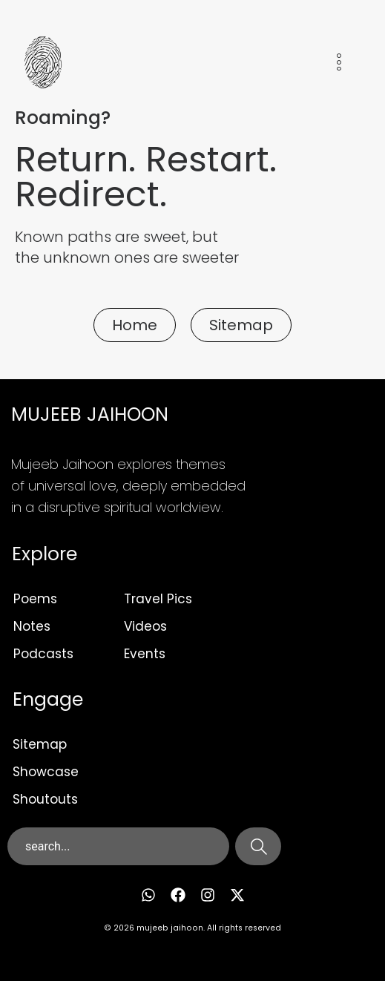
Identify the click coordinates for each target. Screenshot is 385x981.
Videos (145, 626)
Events (144, 654)
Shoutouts (45, 799)
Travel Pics (158, 599)
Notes (31, 626)
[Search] (258, 846)
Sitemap (40, 744)
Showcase (46, 772)
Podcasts (43, 654)
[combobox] (118, 846)
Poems (35, 599)
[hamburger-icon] (338, 65)
